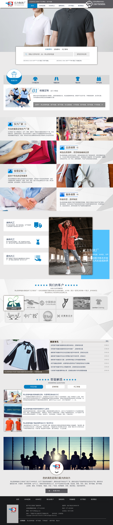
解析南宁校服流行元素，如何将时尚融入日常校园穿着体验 (68, 359)
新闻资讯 (61, 5)
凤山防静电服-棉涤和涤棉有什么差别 (36, 409)
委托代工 (10, 256)
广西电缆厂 (45, 520)
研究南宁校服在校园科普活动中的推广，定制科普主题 (67, 349)
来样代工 (10, 239)
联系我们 (81, 5)
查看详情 (13, 308)
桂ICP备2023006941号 (73, 505)
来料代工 (10, 223)
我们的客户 (50, 499)
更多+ (107, 341)
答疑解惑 (72, 499)
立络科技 (60, 513)
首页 (32, 5)
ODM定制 (42, 5)
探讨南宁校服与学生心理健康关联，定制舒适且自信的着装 (68, 367)
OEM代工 (52, 5)
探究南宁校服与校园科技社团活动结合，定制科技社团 (67, 345)
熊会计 (58, 520)
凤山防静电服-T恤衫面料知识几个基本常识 (38, 423)
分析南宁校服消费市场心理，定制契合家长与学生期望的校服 (69, 370)
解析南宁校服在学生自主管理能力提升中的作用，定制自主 (68, 356)
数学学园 (52, 520)
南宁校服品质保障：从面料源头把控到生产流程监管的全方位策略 (70, 363)
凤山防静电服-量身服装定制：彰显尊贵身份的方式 (41, 394)
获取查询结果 (82, 54)
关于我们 (71, 5)
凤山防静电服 (30, 520)
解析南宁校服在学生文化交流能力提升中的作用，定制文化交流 (69, 352)
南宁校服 (38, 520)
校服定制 (47, 90)
